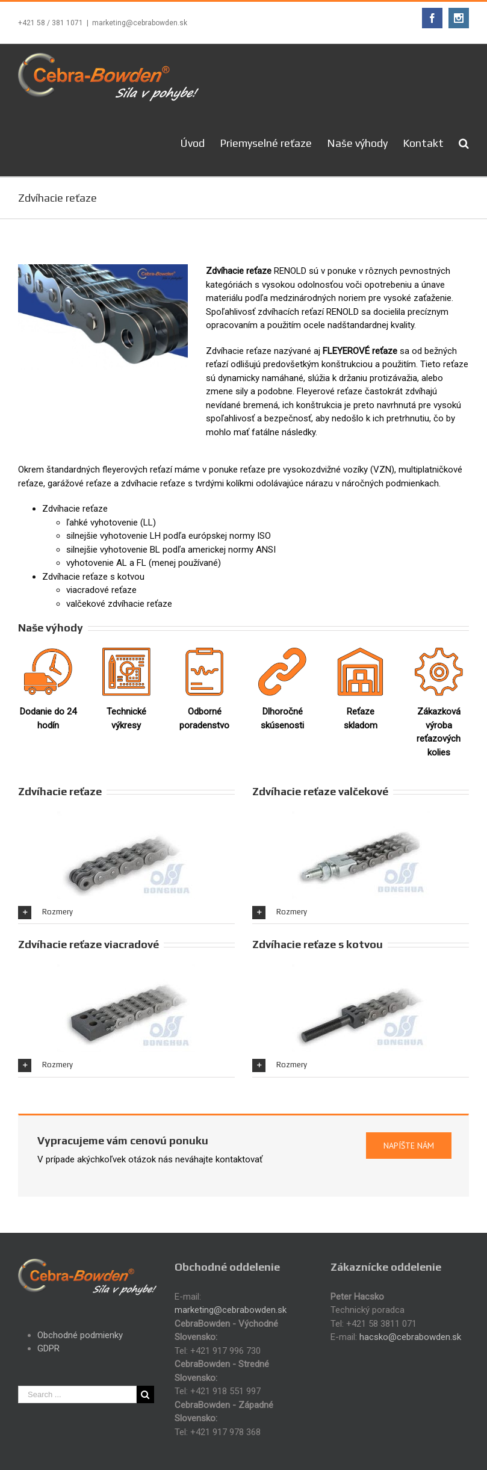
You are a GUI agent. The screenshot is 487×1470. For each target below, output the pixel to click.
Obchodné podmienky (80, 1335)
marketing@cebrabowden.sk (139, 23)
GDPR (48, 1348)
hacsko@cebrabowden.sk (410, 1337)
